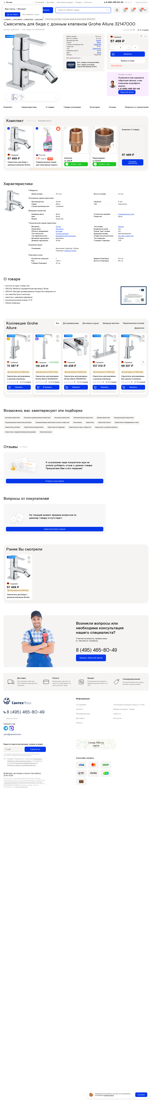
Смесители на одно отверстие (80, 427)
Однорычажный (62, 234)
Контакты (88, 2)
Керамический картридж (66, 236)
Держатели (139, 328)
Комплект (8, 107)
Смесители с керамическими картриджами (20, 432)
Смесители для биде (12, 427)
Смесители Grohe (104, 422)
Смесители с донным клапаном (106, 427)
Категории (95, 107)
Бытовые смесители (12, 418)
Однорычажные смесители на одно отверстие (52, 422)
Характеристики (29, 107)
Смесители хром (46, 432)
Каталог (79, 709)
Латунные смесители (62, 418)
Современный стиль (126, 214)
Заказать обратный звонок (91, 658)
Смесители (90, 422)
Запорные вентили (110, 323)
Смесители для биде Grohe (33, 427)
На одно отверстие (126, 236)
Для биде (59, 229)
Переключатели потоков (133, 323)
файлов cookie (109, 1095)
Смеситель (97, 49)
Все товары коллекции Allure (88, 63)
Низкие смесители (103, 418)
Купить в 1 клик (127, 61)
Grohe (98, 41)
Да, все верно (12, 14)
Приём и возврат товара (124, 709)
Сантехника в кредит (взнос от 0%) (128, 705)
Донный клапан (70, 251)
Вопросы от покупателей (136, 107)
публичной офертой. (21, 787)
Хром (99, 53)
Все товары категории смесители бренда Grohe (87, 66)
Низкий (121, 227)
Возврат (79, 2)
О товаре (50, 107)
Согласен (141, 1095)
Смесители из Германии (56, 427)
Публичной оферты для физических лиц (21, 765)
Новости (117, 714)
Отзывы (112, 107)
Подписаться (35, 749)
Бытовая (59, 231)
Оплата (79, 723)
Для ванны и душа (91, 323)
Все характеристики (73, 58)
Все (57, 323)
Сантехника (77, 422)
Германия (97, 45)
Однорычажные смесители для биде (18, 422)
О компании (39, 2)
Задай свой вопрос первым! (54, 529)
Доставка (50, 2)
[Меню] (44, 10)
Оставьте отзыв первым (54, 481)
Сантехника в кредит (65, 2)
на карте (98, 744)
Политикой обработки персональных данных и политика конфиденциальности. (23, 782)
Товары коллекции (72, 107)
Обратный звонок (141, 2)
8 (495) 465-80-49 (114, 2)
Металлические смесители (83, 418)
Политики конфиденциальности (26, 763)
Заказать (122, 54)
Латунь (58, 227)
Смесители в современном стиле (126, 422)
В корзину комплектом (132, 162)
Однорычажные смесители (123, 418)
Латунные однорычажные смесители (37, 418)
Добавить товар (73, 164)
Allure (99, 43)
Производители (83, 714)
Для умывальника (71, 323)
